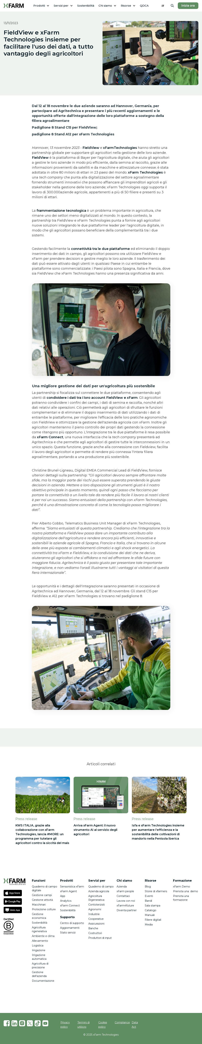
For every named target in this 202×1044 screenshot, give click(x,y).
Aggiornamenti (69, 927)
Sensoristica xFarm (72, 886)
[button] (41, 6)
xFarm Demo (181, 886)
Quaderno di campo (101, 886)
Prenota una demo (185, 891)
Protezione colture (44, 909)
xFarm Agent (68, 891)
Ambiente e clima (43, 936)
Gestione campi (42, 895)
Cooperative (96, 919)
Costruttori (95, 933)
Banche (93, 928)
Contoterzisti (96, 904)
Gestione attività (42, 900)
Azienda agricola (98, 891)
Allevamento (40, 940)
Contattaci (123, 896)
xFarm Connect (70, 905)
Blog (148, 886)
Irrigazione (38, 950)
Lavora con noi (126, 900)
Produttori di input (100, 938)
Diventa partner (127, 910)
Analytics (65, 900)
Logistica (37, 945)
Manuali (150, 915)
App (62, 896)
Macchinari (39, 904)
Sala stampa (152, 905)
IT (163, 5)
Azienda (122, 886)
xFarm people (125, 891)
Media (149, 924)
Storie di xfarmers (156, 891)
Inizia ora (188, 5)
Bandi (148, 900)
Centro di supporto (72, 923)
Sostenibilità (85, 5)
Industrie (94, 914)
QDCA (144, 5)
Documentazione (43, 980)
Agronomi (94, 909)
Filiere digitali (153, 919)
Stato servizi (68, 932)
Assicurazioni (96, 923)
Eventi (149, 896)
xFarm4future (125, 905)
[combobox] (163, 5)
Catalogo (150, 910)
